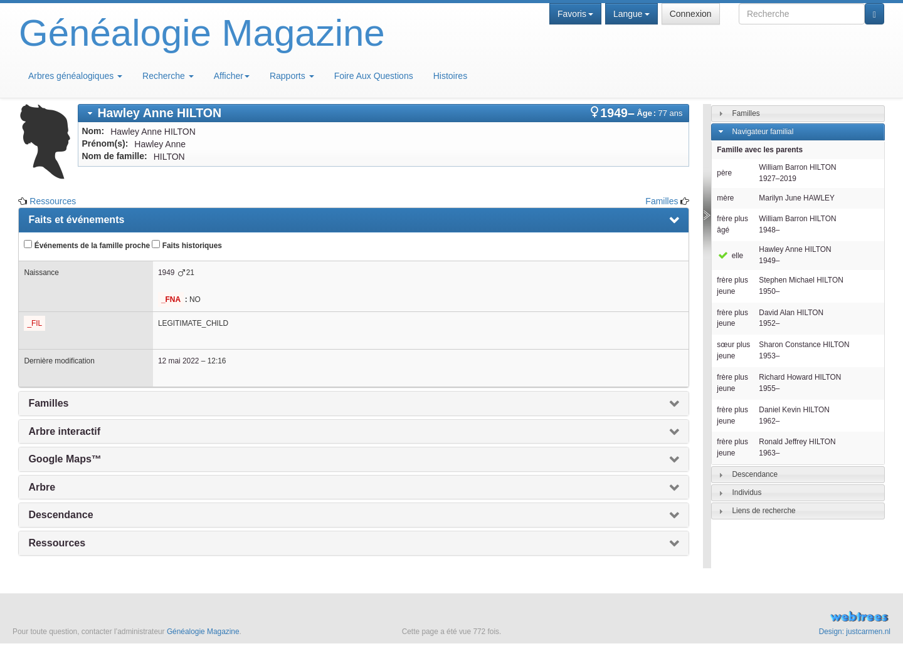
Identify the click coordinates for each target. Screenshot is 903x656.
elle (730, 255)
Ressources (52, 201)
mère (725, 198)
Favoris (575, 14)
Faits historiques (186, 245)
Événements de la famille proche (87, 245)
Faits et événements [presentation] (76, 219)
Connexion (691, 14)
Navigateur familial (762, 131)
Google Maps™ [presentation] (64, 459)
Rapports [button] (292, 76)
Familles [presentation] (48, 403)
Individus (746, 492)
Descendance (755, 474)
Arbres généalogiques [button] (75, 76)
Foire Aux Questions (373, 76)
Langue (631, 14)
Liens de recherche (763, 510)
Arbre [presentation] (41, 487)
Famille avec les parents (760, 149)
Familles (661, 201)
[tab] (383, 113)
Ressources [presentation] (56, 543)
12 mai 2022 (178, 361)
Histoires (450, 76)
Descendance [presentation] (60, 514)
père (724, 173)
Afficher (232, 76)
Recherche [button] (168, 76)
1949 (166, 272)
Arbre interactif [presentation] (64, 431)
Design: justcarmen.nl (854, 631)
